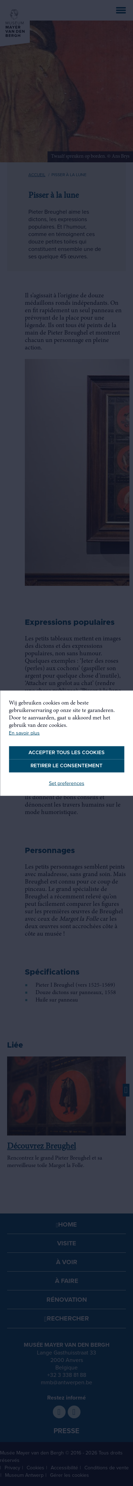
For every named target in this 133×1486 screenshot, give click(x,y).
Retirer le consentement (66, 765)
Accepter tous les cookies (66, 752)
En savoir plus (24, 733)
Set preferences (66, 783)
